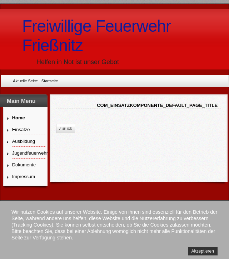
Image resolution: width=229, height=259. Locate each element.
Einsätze (21, 129)
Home (18, 117)
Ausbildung (23, 141)
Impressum (23, 176)
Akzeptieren (202, 251)
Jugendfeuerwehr (29, 153)
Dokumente (24, 164)
